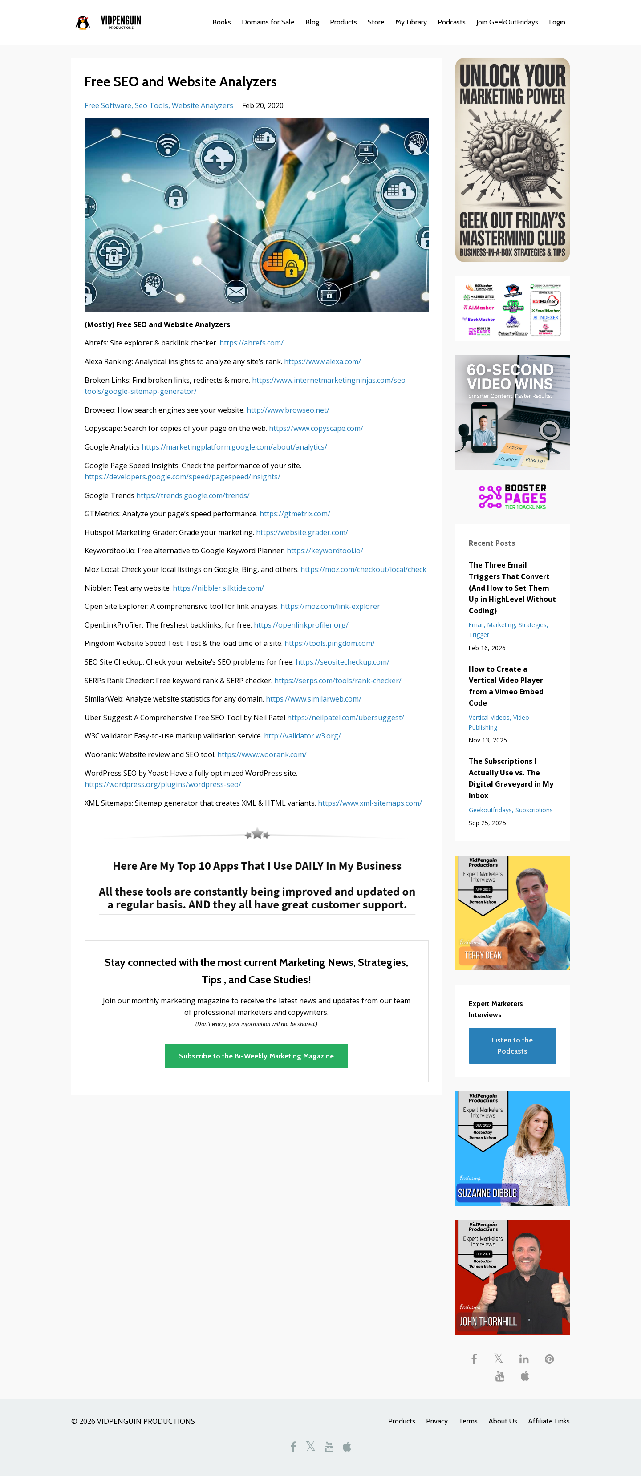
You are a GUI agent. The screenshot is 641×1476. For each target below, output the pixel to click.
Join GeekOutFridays (507, 22)
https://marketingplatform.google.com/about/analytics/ (234, 447)
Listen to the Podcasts (512, 1046)
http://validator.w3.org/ (302, 736)
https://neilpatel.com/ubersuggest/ (345, 717)
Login (557, 22)
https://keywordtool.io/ (325, 551)
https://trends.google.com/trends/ (193, 495)
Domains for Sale (268, 22)
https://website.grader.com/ (302, 532)
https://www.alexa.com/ (322, 361)
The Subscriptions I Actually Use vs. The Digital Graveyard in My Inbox (511, 778)
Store (376, 22)
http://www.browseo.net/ (288, 410)
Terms (468, 1421)
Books (221, 22)
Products (343, 22)
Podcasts (452, 22)
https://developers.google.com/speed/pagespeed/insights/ (182, 477)
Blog (312, 22)
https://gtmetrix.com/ (295, 514)
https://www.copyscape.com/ (316, 428)
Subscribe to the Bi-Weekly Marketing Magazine (256, 1056)
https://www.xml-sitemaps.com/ (370, 803)
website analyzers (202, 105)
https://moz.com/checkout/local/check (363, 569)
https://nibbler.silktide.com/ (218, 588)
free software (108, 105)
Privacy (437, 1421)
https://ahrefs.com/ (251, 343)
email (476, 624)
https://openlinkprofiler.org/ (301, 625)
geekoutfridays (490, 810)
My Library (411, 22)
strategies (533, 624)
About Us (502, 1421)
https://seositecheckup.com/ (342, 662)
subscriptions (534, 810)
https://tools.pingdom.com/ (329, 643)
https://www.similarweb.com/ (313, 699)
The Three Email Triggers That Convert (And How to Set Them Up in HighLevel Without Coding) (512, 587)
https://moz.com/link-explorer (330, 606)
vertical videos (489, 717)
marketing (501, 624)
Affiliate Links (549, 1421)
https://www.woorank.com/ (262, 754)
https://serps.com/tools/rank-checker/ (338, 680)
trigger (479, 634)
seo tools (151, 105)
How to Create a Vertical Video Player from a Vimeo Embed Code (506, 686)
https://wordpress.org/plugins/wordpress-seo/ (163, 784)
